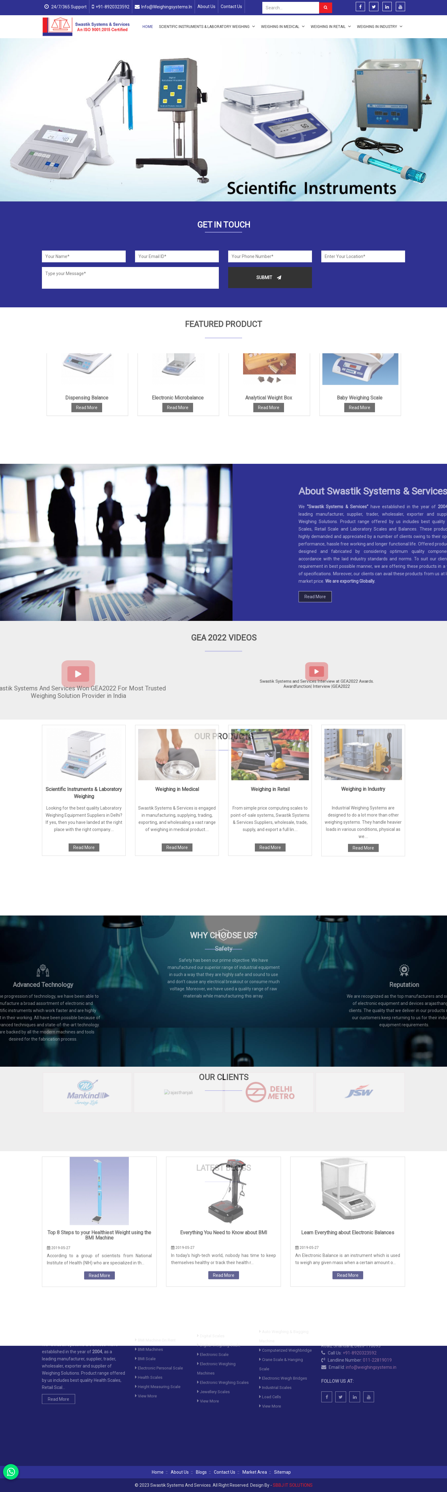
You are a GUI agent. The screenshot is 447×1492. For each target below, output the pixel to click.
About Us (206, 6)
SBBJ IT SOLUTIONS (293, 1485)
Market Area (254, 1472)
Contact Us (231, 6)
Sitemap (282, 1472)
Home (147, 27)
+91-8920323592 (112, 6)
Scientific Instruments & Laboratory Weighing (207, 26)
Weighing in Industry (380, 26)
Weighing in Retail (331, 26)
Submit (268, 277)
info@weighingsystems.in (166, 6)
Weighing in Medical (283, 26)
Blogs (201, 1472)
